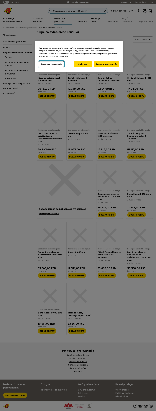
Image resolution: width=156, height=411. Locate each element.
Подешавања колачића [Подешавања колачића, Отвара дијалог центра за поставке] (51, 64)
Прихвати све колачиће (106, 64)
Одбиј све (82, 64)
